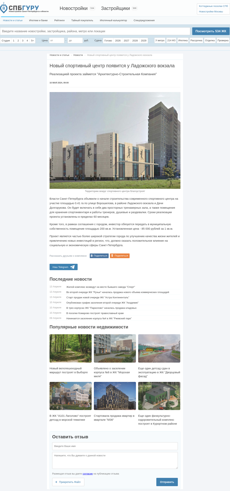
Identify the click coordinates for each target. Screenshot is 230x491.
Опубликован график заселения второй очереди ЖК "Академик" (102, 302)
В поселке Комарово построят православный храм (95, 313)
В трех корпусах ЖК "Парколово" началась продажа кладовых (101, 308)
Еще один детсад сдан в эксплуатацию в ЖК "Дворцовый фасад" (159, 356)
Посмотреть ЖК (210, 31)
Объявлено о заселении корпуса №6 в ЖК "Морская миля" (115, 356)
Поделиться (100, 255)
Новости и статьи (12, 20)
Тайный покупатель (82, 20)
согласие (88, 473)
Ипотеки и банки (38, 20)
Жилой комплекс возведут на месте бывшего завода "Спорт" (100, 287)
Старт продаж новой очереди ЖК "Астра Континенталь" (97, 297)
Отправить (167, 482)
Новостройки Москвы (211, 11)
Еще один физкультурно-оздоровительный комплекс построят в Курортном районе (159, 403)
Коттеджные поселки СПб (213, 6)
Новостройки (74, 8)
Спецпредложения (144, 20)
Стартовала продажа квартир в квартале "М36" (115, 401)
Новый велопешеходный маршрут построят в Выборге (71, 354)
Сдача (98, 40)
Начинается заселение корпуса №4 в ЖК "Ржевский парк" (99, 318)
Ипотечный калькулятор (113, 20)
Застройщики (115, 8)
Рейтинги (59, 20)
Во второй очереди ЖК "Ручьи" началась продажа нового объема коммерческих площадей (117, 292)
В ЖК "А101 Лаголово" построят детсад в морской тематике (71, 401)
